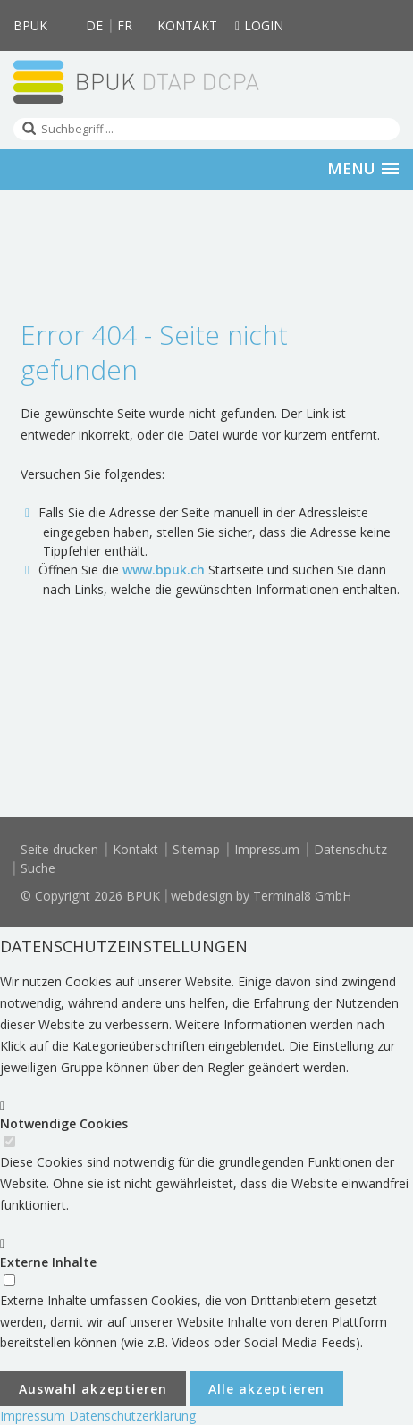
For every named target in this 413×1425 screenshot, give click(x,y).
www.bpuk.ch (163, 569)
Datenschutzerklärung (132, 1415)
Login (259, 25)
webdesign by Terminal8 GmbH (261, 895)
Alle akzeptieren (266, 1388)
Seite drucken (59, 849)
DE (94, 25)
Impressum (266, 849)
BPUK (30, 25)
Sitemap (196, 849)
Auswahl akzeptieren (93, 1388)
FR (124, 25)
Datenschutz (350, 849)
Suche (38, 867)
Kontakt (187, 25)
